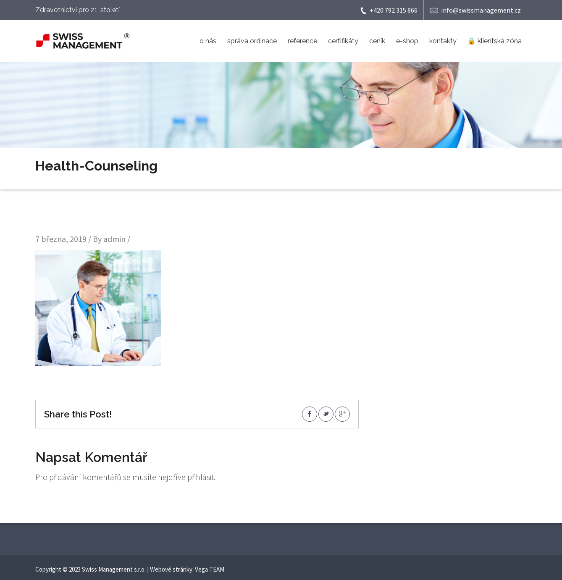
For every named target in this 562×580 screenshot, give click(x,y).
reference (302, 41)
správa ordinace (252, 41)
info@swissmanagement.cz (475, 10)
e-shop (407, 41)
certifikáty (343, 41)
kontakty (443, 41)
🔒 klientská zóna (494, 41)
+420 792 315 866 (388, 10)
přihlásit (200, 477)
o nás (208, 41)
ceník (377, 41)
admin (114, 239)
